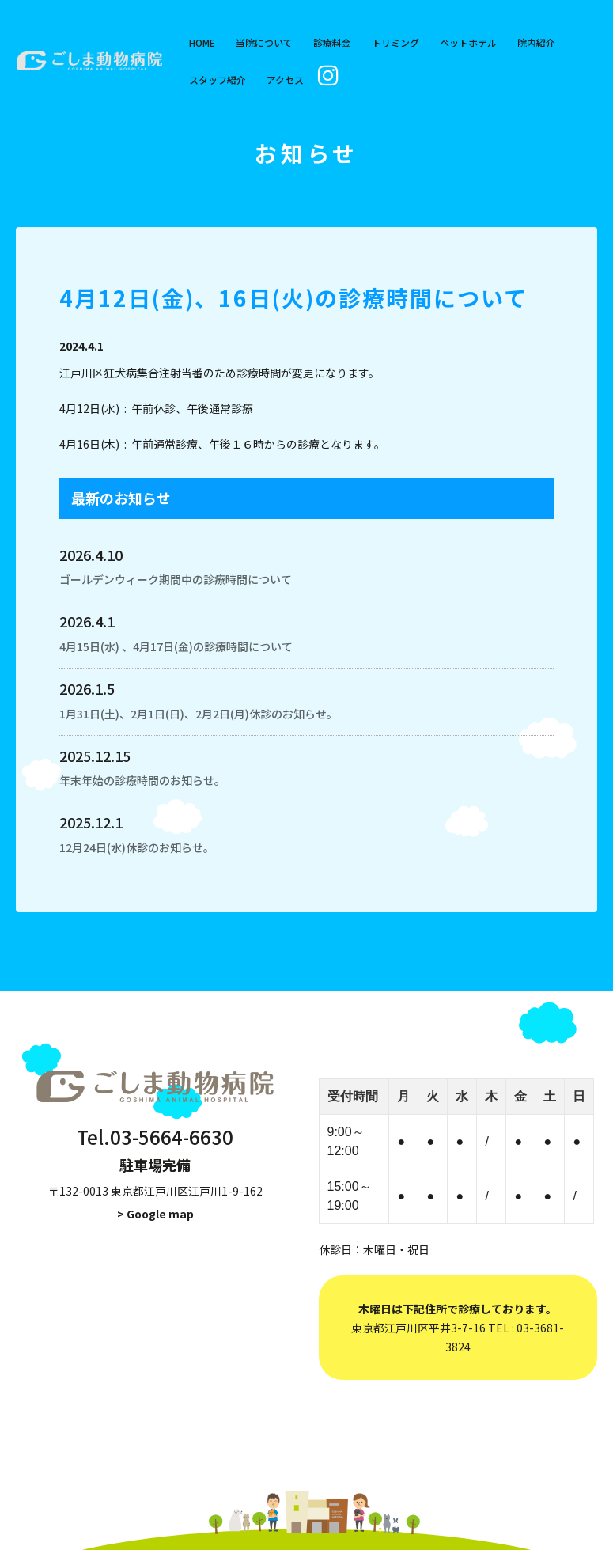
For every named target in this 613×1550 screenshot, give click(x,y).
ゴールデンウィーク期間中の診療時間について (175, 579)
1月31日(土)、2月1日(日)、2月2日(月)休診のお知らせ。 (198, 714)
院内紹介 (536, 42)
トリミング (395, 42)
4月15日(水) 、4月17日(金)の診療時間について (176, 646)
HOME (202, 42)
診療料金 (332, 42)
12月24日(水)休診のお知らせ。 (136, 847)
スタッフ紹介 (217, 79)
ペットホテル (468, 42)
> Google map (155, 1214)
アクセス (285, 79)
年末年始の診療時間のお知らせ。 (142, 780)
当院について (264, 42)
